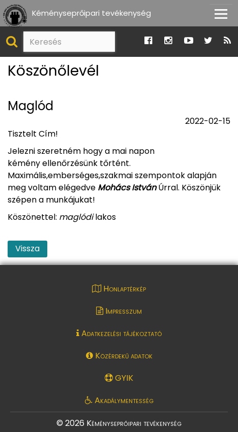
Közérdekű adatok (119, 355)
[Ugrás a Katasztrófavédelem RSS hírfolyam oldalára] (227, 41)
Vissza (27, 248)
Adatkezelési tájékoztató (119, 333)
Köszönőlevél (53, 71)
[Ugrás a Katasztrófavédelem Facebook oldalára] (148, 41)
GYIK (119, 378)
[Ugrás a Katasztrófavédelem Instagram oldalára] (168, 41)
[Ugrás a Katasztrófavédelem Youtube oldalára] (188, 41)
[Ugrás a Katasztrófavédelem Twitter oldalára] (208, 41)
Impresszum (119, 311)
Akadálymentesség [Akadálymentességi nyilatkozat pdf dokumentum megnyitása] (119, 400)
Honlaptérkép (119, 288)
